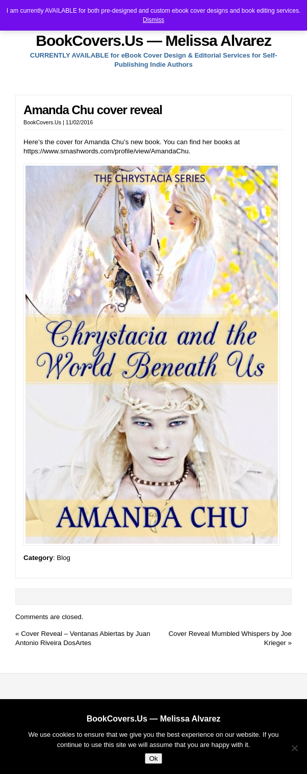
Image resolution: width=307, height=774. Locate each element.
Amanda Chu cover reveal (92, 110)
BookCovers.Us (42, 122)
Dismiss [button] (153, 19)
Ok (153, 758)
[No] (294, 748)
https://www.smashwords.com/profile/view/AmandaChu (106, 151)
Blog (63, 558)
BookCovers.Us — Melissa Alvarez (153, 40)
